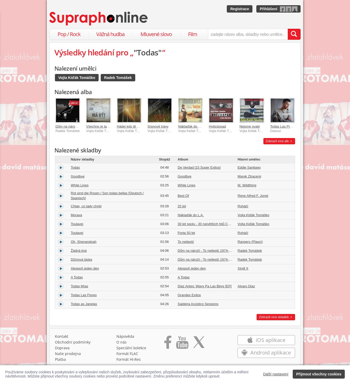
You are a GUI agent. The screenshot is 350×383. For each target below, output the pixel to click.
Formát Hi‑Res (128, 359)
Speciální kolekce (131, 347)
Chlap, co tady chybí (86, 206)
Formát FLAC (127, 353)
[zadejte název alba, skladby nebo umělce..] (248, 34)
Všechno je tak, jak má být (106, 126)
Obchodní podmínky (73, 342)
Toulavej (77, 224)
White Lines (80, 185)
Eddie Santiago (249, 167)
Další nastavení (276, 374)
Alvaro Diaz (246, 286)
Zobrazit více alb (279, 141)
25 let (182, 206)
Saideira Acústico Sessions (198, 304)
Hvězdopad (217, 126)
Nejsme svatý (250, 126)
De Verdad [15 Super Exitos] (199, 167)
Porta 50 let (186, 233)
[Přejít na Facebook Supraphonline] (168, 344)
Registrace (239, 9)
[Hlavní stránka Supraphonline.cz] (99, 18)
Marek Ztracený (249, 176)
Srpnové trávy (158, 126)
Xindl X (243, 268)
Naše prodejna (68, 353)
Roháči (243, 206)
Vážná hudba (110, 34)
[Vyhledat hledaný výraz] (294, 34)
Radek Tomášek (118, 78)
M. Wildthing (247, 185)
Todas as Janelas (84, 304)
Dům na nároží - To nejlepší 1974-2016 (207, 251)
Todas (75, 167)
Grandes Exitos (189, 295)
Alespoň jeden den (85, 268)
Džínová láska (81, 259)
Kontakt (61, 336)
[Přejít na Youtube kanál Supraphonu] (182, 344)
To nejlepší (186, 242)
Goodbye (78, 176)
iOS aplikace (266, 340)
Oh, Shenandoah (84, 242)
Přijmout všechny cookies (318, 374)
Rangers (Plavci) (250, 242)
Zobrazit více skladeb (276, 317)
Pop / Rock (69, 34)
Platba (60, 359)
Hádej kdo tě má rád (132, 126)
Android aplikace (266, 352)
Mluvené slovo (156, 34)
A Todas (77, 277)
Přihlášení (268, 9)
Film (192, 34)
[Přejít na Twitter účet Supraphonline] (198, 344)
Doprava (62, 347)
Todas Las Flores (84, 295)
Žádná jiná (79, 251)
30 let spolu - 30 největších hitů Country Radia (212, 224)
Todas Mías (79, 286)
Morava (76, 215)
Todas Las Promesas (286, 126)
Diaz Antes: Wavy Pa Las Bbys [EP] (205, 286)
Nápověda (125, 336)
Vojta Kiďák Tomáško (76, 78)
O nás (121, 342)
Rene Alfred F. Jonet (253, 196)
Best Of (183, 196)
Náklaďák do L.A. (191, 126)
